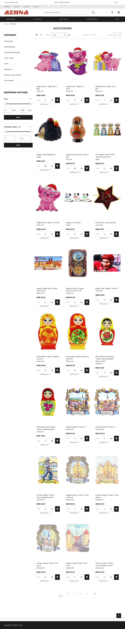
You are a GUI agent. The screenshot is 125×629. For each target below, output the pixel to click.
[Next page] (94, 593)
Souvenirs (37, 19)
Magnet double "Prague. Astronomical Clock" (75, 290)
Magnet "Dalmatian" (73, 223)
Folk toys (8, 58)
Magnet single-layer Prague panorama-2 (47, 290)
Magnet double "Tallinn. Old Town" (76, 564)
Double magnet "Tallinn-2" (105, 427)
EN (117, 2)
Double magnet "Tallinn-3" (76, 427)
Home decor (63, 19)
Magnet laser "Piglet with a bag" (47, 87)
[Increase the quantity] (51, 100)
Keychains (8, 41)
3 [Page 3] (74, 594)
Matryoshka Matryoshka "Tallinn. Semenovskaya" (46, 428)
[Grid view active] (36, 34)
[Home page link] (16, 12)
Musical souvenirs (12, 75)
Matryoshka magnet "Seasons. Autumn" (48, 358)
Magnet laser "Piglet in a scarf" (75, 87)
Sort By (47, 34)
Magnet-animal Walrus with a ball (77, 156)
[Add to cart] (57, 100)
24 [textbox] (115, 35)
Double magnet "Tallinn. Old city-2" (47, 564)
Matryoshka (10, 19)
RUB (62, 2)
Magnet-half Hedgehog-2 (46, 154)
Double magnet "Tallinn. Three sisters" (107, 496)
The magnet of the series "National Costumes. (105, 156)
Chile (16, 2)
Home (6, 24)
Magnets (8, 69)
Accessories (9, 47)
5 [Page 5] (87, 594)
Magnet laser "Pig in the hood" (48, 223)
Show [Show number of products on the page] (110, 34)
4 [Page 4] (80, 594)
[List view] (41, 34)
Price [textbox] (54, 35)
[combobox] (69, 12)
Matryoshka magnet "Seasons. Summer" (77, 358)
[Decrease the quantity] (39, 100)
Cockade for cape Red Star (106, 223)
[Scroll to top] (118, 615)
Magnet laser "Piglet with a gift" (106, 87)
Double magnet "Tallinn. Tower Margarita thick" (46, 496)
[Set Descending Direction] (69, 34)
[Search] (93, 12)
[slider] (5, 104)
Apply (18, 117)
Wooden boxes (91, 19)
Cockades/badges (12, 52)
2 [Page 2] (68, 594)
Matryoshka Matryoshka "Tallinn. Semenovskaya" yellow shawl (105, 359)
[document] (18, 58)
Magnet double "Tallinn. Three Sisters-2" (77, 496)
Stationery (9, 80)
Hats (6, 64)
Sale (117, 19)
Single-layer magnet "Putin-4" (107, 288)
